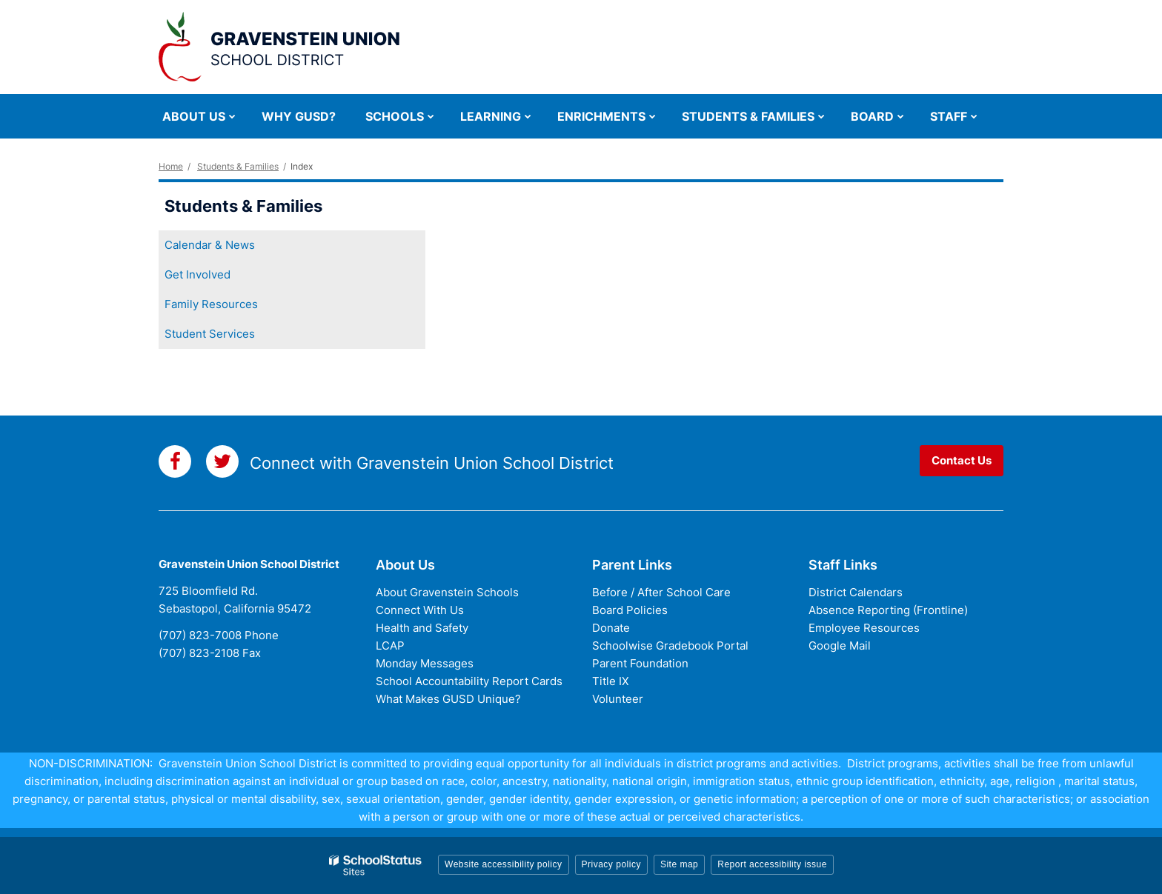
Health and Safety (422, 628)
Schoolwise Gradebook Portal (670, 645)
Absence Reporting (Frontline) (888, 610)
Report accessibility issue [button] (772, 864)
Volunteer (617, 699)
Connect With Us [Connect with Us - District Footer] (420, 610)
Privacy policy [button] (611, 864)
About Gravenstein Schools (447, 592)
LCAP (390, 645)
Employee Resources (864, 628)
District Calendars (856, 592)
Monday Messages (425, 663)
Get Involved (197, 274)
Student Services (210, 334)
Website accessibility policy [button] (503, 864)
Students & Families (238, 166)
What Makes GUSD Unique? (448, 699)
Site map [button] (679, 864)
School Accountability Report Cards (469, 681)
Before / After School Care (661, 592)
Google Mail (840, 645)
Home (171, 166)
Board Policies (630, 610)
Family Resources (211, 304)
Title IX (610, 681)
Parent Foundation (640, 663)
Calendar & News (210, 245)
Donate (611, 628)
